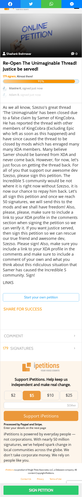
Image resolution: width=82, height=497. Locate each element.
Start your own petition (41, 297)
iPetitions (9, 469)
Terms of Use (55, 479)
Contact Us (26, 479)
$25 (69, 395)
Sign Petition (41, 490)
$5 (32, 395)
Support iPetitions (41, 416)
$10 (50, 395)
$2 (13, 395)
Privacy (40, 479)
